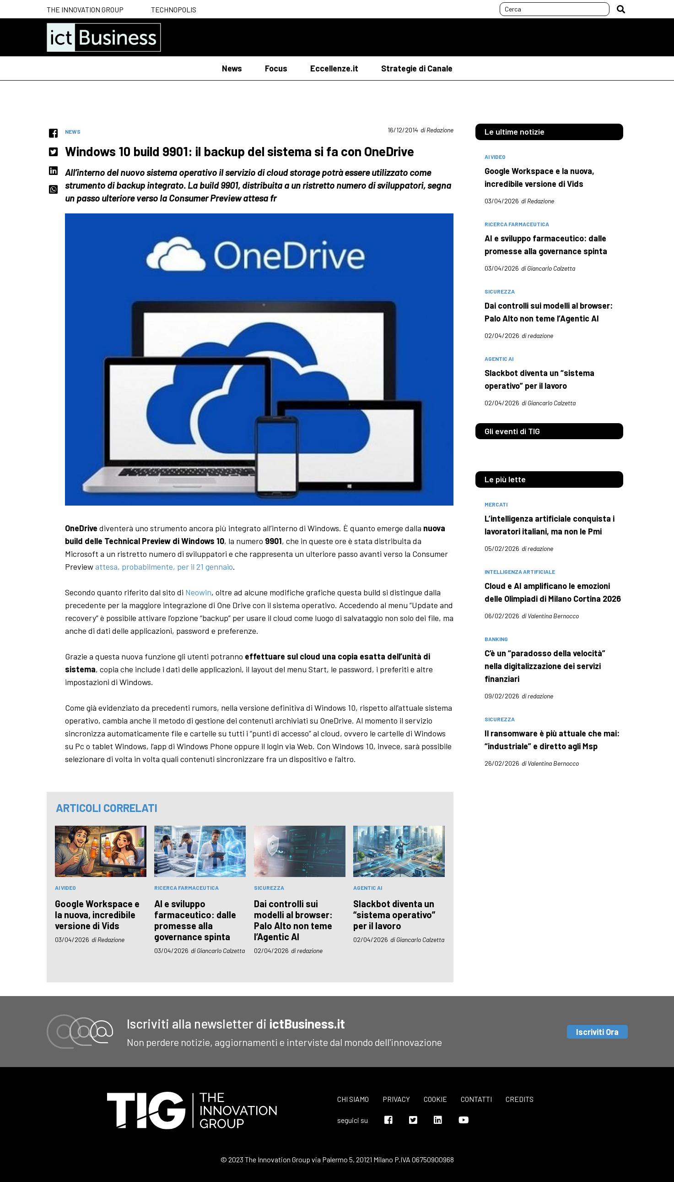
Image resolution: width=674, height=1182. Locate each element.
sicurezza (269, 887)
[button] (621, 9)
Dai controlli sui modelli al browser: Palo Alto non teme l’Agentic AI (293, 920)
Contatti (476, 1099)
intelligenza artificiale (520, 571)
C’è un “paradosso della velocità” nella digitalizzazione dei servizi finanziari (545, 666)
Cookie (435, 1099)
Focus (276, 68)
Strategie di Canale (417, 68)
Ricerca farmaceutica (186, 887)
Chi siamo (353, 1099)
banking (496, 639)
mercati (496, 504)
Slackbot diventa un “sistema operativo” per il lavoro (394, 914)
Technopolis (173, 9)
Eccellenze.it (334, 68)
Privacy (396, 1099)
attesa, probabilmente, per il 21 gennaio (164, 566)
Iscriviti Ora (597, 1032)
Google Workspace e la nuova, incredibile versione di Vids (97, 914)
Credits (520, 1099)
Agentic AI (367, 887)
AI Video (65, 887)
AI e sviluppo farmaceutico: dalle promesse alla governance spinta (195, 920)
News (232, 68)
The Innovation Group (85, 9)
